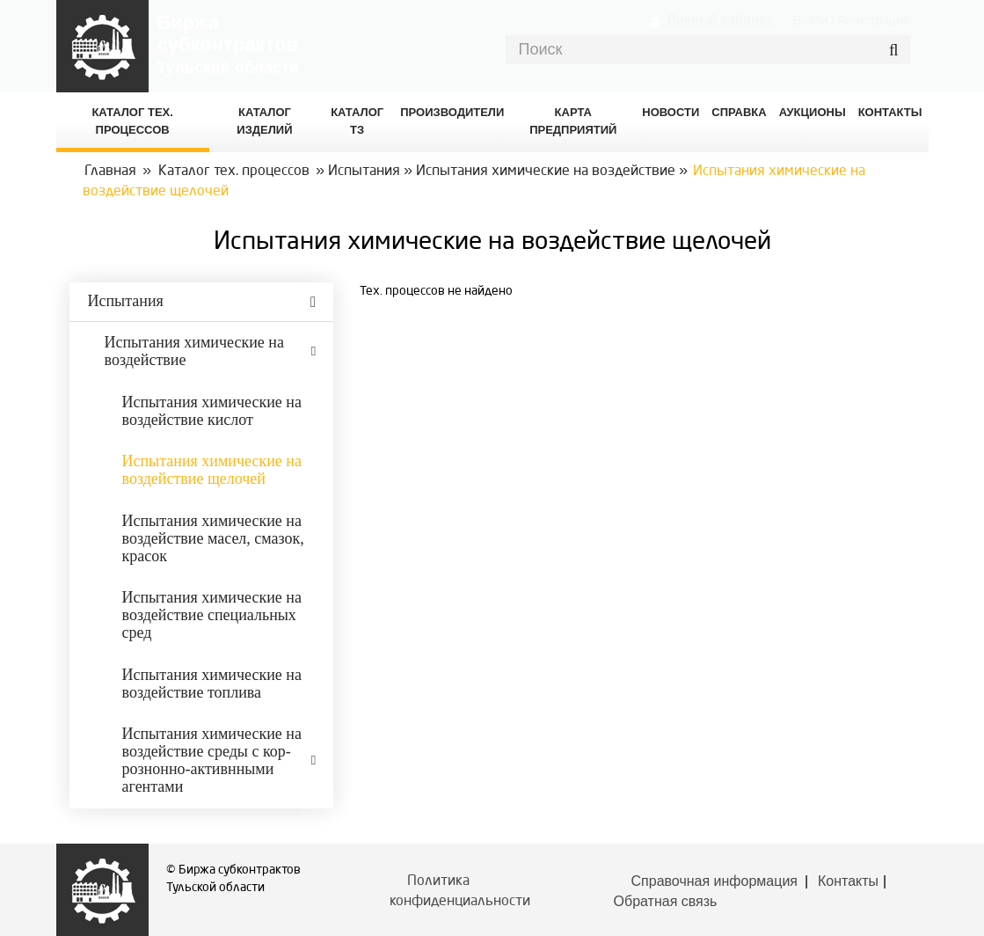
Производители (452, 112)
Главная (110, 172)
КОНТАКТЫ (890, 112)
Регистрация (874, 20)
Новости (670, 112)
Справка (738, 112)
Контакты (848, 881)
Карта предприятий (572, 121)
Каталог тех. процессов (234, 172)
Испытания (364, 172)
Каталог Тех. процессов (131, 121)
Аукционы (812, 112)
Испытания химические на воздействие (545, 172)
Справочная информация (714, 881)
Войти (810, 20)
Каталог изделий (264, 121)
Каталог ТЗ (357, 121)
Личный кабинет (719, 19)
